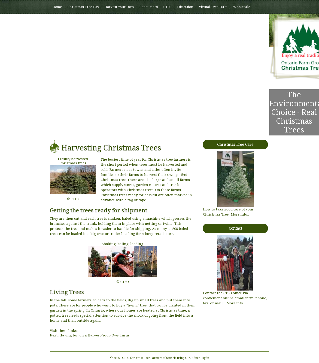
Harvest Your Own (119, 7)
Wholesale (241, 7)
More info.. (240, 214)
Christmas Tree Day (83, 7)
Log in (205, 358)
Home (57, 7)
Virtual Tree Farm (213, 7)
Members (60, 21)
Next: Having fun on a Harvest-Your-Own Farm (89, 335)
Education (185, 7)
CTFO (167, 7)
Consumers (149, 7)
